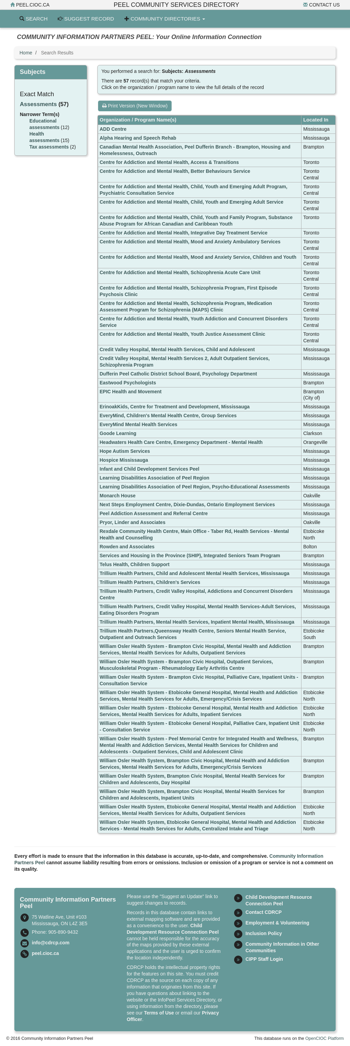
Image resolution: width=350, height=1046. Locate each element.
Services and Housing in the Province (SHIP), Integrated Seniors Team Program (190, 555)
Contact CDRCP (263, 912)
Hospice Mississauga (124, 460)
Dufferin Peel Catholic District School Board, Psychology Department (178, 374)
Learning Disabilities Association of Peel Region (155, 478)
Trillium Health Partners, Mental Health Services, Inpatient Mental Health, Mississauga (197, 622)
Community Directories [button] (164, 19)
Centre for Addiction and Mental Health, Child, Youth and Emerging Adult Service (192, 202)
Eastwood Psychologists (128, 382)
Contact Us (321, 5)
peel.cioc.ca (30, 5)
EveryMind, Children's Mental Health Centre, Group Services (168, 415)
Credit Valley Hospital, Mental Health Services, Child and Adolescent (177, 349)
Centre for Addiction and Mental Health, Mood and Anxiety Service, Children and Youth (198, 257)
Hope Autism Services (125, 451)
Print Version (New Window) (134, 106)
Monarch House (118, 495)
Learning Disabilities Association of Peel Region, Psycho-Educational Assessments (195, 486)
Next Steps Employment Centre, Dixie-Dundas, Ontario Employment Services (187, 504)
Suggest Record (86, 19)
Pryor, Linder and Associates (132, 522)
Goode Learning (118, 433)
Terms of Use (159, 1013)
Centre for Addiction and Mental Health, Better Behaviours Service (175, 171)
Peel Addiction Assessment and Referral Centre (154, 513)
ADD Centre (113, 129)
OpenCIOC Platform (324, 1038)
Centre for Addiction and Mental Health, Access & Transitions (169, 162)
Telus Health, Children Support (135, 564)
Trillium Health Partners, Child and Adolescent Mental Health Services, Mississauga (195, 573)
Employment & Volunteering (277, 923)
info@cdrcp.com (50, 942)
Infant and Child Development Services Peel (150, 469)
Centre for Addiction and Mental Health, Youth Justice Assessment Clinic (183, 334)
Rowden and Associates (127, 546)
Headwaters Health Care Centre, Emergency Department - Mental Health (181, 442)
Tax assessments (49, 147)
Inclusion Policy (263, 933)
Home (25, 52)
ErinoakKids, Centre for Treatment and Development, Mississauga (175, 406)
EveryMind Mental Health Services (138, 424)
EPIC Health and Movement (131, 391)
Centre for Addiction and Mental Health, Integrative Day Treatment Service (184, 232)
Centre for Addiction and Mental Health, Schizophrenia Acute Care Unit (180, 272)
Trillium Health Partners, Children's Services (150, 582)
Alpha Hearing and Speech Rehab (138, 138)
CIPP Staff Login (264, 959)
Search (33, 19)
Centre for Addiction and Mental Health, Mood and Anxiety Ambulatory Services (190, 241)
